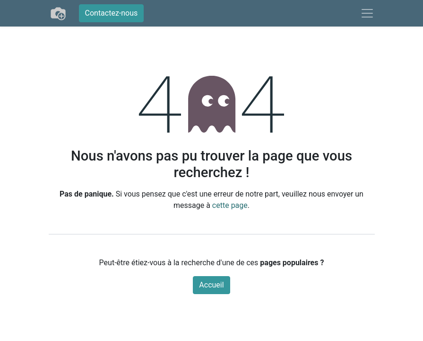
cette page (230, 205)
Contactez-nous (111, 13)
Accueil (211, 284)
